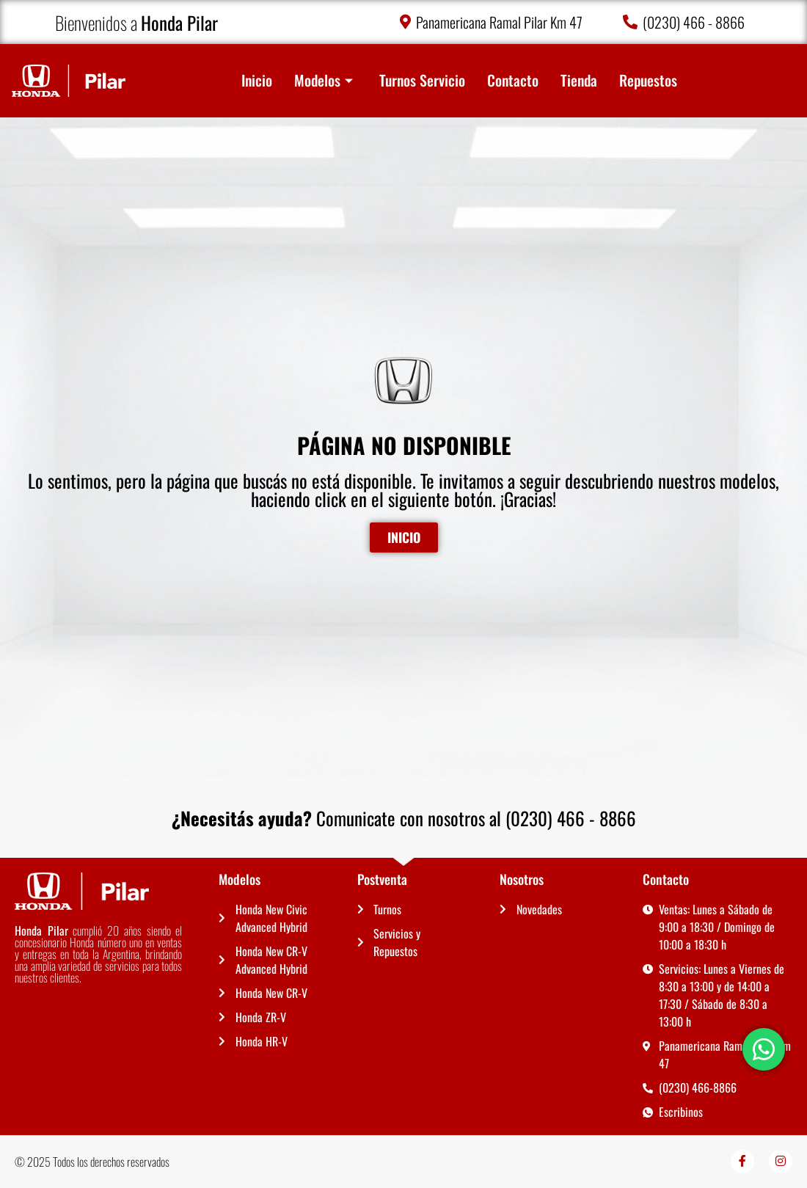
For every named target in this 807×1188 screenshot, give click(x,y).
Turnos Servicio (422, 81)
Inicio (256, 81)
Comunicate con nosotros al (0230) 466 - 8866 (404, 817)
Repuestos (648, 81)
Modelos (323, 81)
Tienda (578, 81)
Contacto (512, 81)
